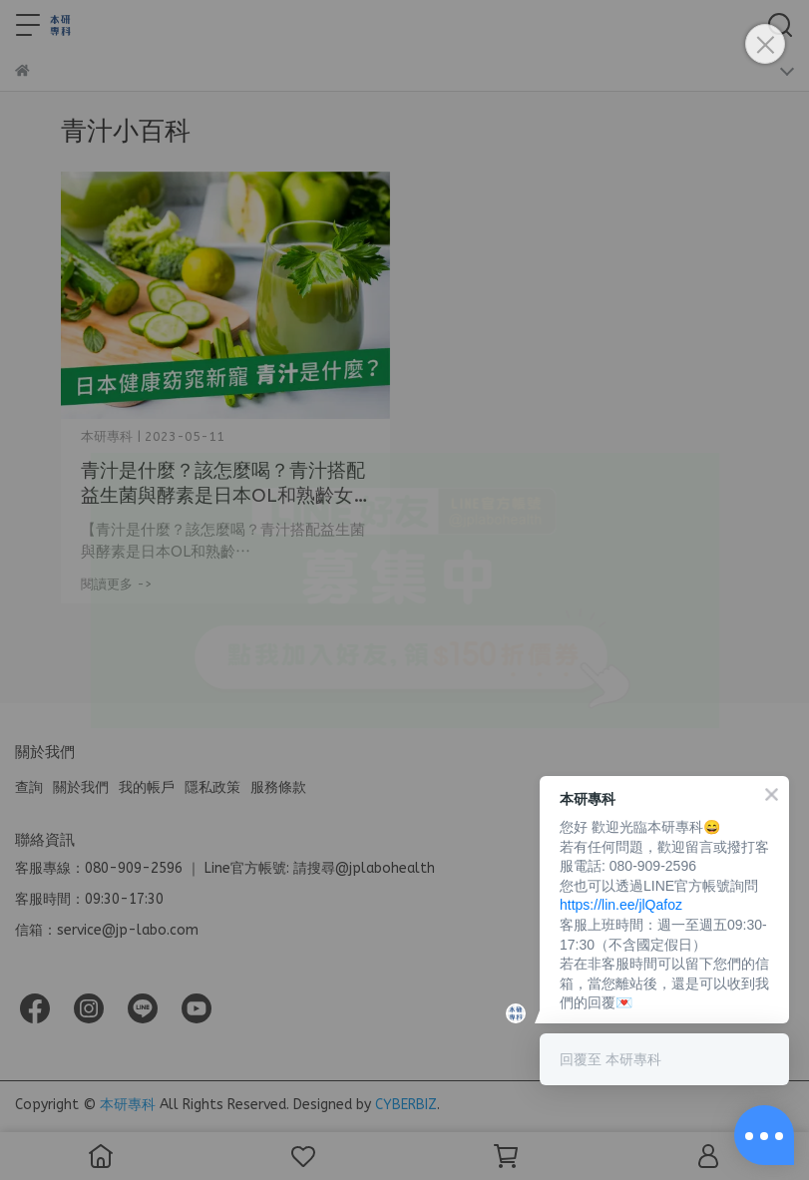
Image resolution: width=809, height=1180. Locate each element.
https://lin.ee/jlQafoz (621, 905)
